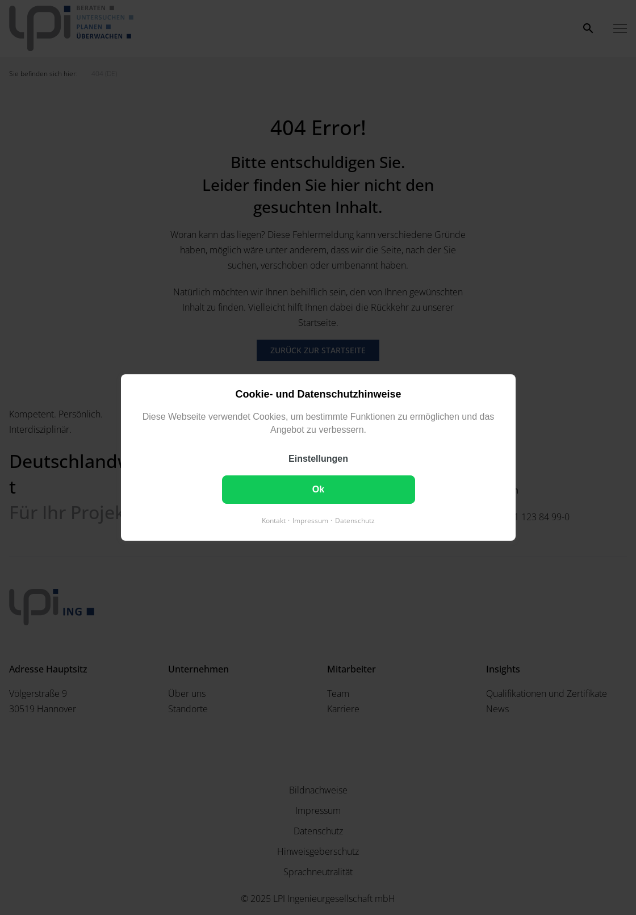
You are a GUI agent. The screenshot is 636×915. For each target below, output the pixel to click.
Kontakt (274, 520)
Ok (318, 489)
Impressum (310, 520)
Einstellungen (318, 458)
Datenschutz (355, 520)
